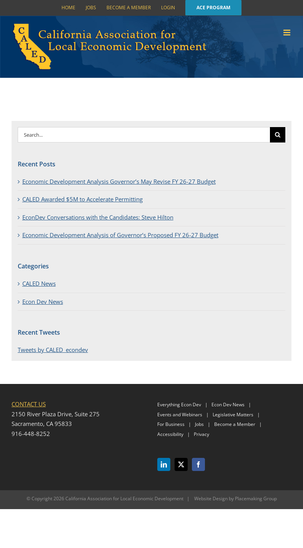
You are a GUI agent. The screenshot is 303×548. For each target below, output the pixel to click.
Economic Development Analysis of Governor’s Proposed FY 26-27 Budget (120, 235)
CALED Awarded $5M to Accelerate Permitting (82, 199)
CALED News (39, 283)
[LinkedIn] (163, 464)
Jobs (199, 424)
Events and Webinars (179, 414)
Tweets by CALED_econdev (53, 350)
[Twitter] (181, 464)
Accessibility (170, 434)
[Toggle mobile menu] (287, 32)
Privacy (201, 434)
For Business (171, 424)
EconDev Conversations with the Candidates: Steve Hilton (97, 217)
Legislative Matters (233, 414)
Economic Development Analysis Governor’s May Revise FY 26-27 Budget (119, 181)
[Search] (277, 134)
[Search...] (144, 134)
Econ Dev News (42, 301)
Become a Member (234, 424)
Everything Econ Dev (179, 404)
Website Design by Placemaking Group (235, 498)
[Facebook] (198, 464)
